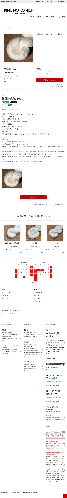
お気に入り (8, 79)
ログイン (51, 1)
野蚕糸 (9, 27)
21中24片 (55, 243)
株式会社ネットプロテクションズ (54, 457)
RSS (3, 307)
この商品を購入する (33, 197)
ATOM (7, 307)
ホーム (3, 27)
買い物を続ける (59, 205)
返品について (60, 84)
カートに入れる (50, 80)
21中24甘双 (33, 243)
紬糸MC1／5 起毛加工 (12, 243)
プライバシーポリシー (9, 313)
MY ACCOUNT (41, 1)
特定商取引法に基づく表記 (57, 86)
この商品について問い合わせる (43, 205)
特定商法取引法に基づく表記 (11, 310)
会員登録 (61, 1)
